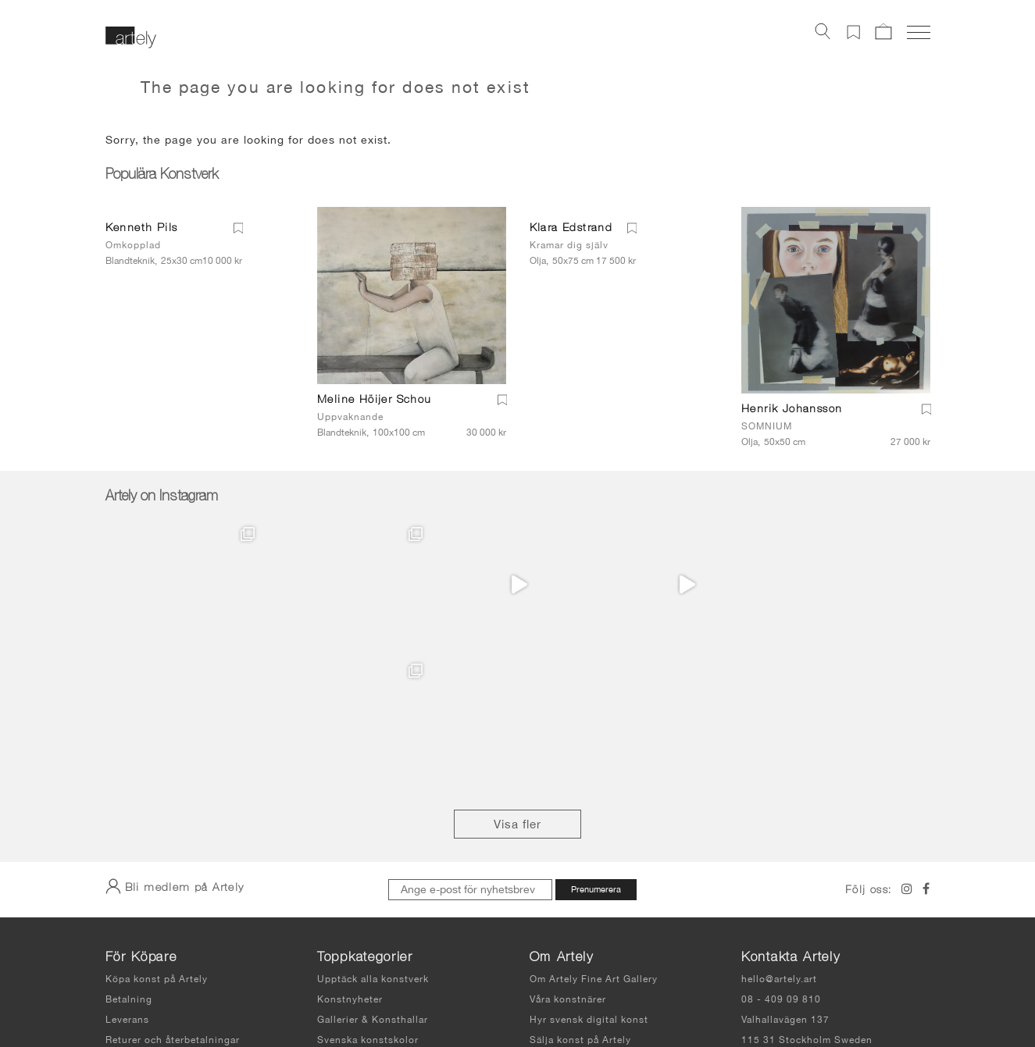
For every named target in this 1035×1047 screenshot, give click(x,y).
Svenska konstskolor (368, 903)
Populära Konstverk (161, 176)
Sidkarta (675, 991)
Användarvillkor (505, 991)
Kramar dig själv (569, 245)
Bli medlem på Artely (174, 749)
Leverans (127, 883)
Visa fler (517, 687)
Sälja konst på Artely (580, 903)
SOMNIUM (766, 426)
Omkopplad (133, 245)
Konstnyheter (350, 862)
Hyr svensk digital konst (589, 883)
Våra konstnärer (568, 862)
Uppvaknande (350, 416)
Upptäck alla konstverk (373, 842)
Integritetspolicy (595, 991)
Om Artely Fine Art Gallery (594, 842)
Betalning (128, 862)
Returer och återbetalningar (172, 903)
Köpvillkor (130, 923)
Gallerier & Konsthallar (372, 883)
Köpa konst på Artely (156, 842)
